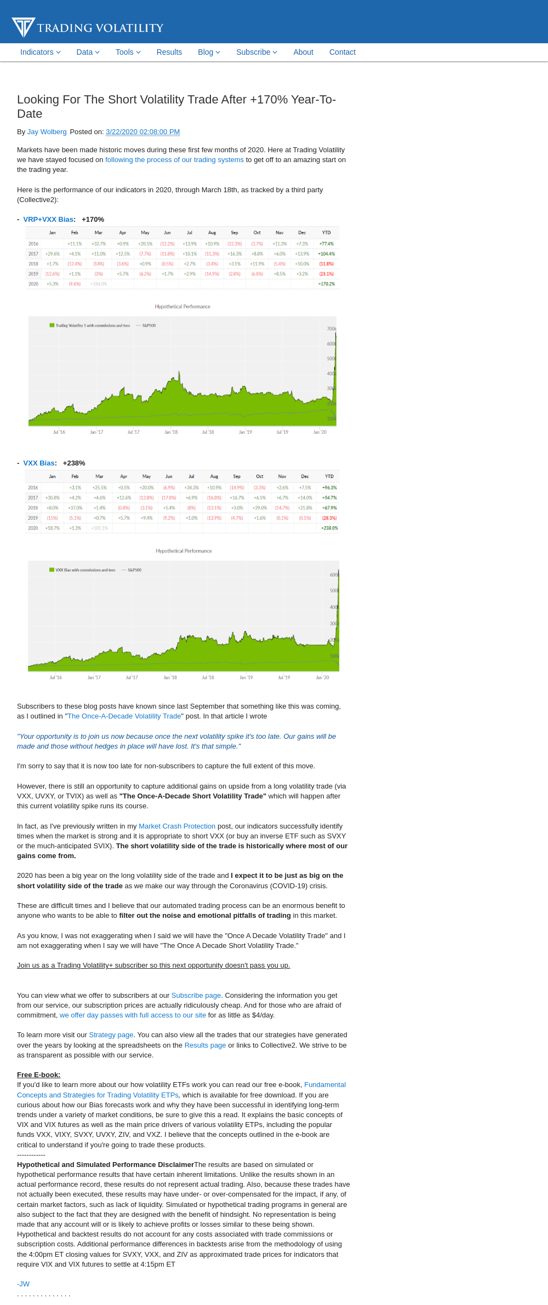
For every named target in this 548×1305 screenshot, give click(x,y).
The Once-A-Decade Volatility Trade (124, 716)
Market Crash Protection (177, 826)
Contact (342, 52)
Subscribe (256, 52)
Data (88, 52)
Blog (209, 52)
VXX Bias (39, 463)
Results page (205, 1045)
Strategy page (111, 1035)
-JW (23, 1284)
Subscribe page (196, 995)
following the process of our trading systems (174, 160)
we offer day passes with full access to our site (133, 1015)
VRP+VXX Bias (48, 219)
